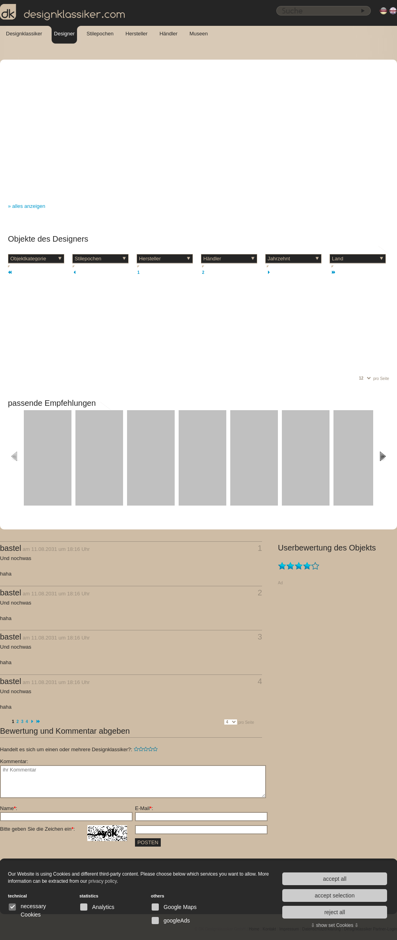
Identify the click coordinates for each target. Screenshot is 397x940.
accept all (334, 879)
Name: (8, 808)
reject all (334, 912)
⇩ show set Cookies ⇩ (335, 925)
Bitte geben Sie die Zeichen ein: (63, 829)
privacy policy (103, 881)
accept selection (335, 895)
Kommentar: (14, 761)
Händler (169, 34)
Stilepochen (100, 34)
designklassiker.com (62, 12)
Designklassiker (24, 34)
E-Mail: (144, 808)
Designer (64, 34)
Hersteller (136, 34)
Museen (198, 34)
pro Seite (381, 378)
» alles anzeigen (26, 206)
